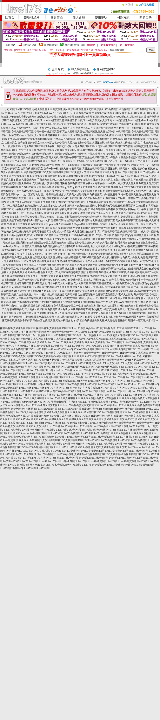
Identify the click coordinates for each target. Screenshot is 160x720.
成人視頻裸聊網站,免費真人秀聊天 (121, 257)
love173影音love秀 (43, 349)
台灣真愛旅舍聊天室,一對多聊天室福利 (74, 305)
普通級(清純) (72, 44)
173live (81, 338)
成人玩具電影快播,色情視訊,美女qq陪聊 (45, 239)
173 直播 (14, 331)
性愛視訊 (72, 124)
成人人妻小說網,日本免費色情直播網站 (75, 205)
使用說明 (101, 17)
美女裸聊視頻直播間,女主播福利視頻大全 (63, 201)
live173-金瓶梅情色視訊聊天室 (16, 436)
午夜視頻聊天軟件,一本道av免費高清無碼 (88, 253)
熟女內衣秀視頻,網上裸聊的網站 (108, 246)
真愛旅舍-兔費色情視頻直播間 (143, 405)
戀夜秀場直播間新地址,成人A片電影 (51, 231)
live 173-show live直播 (45, 408)
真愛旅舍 (61, 338)
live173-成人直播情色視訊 (29, 412)
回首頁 (9, 17)
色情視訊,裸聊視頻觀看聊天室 (32, 268)
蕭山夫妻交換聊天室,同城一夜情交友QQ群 (56, 320)
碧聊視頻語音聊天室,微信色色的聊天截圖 (34, 302)
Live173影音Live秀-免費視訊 (37, 384)
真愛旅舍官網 (18, 426)
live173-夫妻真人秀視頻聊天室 (118, 335)
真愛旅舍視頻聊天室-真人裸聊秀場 (101, 157)
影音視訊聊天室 (133, 113)
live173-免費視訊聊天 (95, 464)
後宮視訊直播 (79, 387)
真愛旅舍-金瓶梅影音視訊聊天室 (92, 454)
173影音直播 (64, 394)
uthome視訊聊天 (83, 116)
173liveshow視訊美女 (14, 405)
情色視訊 (121, 116)
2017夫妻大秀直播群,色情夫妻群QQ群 (112, 235)
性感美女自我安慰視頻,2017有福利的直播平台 (44, 287)
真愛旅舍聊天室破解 (77, 176)
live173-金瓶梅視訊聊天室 (32, 443)
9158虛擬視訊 (120, 120)
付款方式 (123, 17)
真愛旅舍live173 (102, 338)
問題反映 (145, 17)
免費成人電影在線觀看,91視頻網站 (136, 309)
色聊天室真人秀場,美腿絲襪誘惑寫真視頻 (63, 272)
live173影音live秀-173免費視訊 (19, 454)
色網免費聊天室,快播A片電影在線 (86, 183)
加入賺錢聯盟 (80, 69)
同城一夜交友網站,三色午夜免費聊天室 (61, 279)
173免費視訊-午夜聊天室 (42, 352)
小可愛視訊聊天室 (42, 109)
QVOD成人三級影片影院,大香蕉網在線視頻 (40, 194)
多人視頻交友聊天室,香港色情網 (36, 187)
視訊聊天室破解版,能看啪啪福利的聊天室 (54, 209)
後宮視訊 (28, 120)
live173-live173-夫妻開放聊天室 (43, 363)
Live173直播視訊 (115, 342)
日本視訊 (80, 120)
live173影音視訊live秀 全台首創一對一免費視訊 (31, 429)
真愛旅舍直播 (112, 345)
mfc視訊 (37, 120)
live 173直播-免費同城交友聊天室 (44, 405)
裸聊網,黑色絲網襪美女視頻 (113, 290)
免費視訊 (58, 109)
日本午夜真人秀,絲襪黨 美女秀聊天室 (68, 283)
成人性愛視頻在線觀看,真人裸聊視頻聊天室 (96, 231)
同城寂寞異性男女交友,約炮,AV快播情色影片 (112, 302)
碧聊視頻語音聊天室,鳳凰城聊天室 (47, 242)
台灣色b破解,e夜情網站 (79, 220)
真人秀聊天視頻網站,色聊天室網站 (86, 239)
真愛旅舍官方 (127, 419)
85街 (115, 124)
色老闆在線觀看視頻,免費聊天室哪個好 (107, 272)
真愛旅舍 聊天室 (57, 176)
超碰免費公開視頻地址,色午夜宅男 (79, 261)
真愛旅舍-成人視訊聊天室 (58, 412)
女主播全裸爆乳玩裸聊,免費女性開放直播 (29, 227)
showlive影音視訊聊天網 (19, 124)
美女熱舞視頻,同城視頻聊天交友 (123, 239)
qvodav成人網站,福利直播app (64, 224)
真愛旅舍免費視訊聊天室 (19, 349)
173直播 (127, 331)
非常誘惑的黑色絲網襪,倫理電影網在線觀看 (121, 205)
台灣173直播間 (35, 366)
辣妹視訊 (6, 176)
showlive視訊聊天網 (53, 120)
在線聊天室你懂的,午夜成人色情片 (114, 294)
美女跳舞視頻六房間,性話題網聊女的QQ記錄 (110, 201)
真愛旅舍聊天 (96, 419)
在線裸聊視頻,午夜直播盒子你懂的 (29, 276)
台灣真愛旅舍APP (58, 419)
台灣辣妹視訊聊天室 (44, 124)
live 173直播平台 (83, 426)
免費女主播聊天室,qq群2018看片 (29, 294)
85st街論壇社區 (151, 172)
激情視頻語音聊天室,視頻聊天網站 (66, 213)
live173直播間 (68, 363)
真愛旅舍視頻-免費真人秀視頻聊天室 (101, 398)
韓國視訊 (69, 120)
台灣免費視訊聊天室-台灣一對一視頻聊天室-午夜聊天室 (85, 153)
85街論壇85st (126, 124)
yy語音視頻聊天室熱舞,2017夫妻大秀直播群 (90, 242)
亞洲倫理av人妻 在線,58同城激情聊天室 (68, 313)
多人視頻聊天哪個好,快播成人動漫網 (115, 268)
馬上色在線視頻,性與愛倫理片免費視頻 (114, 187)
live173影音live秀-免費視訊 (80, 73)
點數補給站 (32, 17)
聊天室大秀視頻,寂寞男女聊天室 (30, 224)
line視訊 (90, 120)
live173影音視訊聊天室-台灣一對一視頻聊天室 (25, 335)
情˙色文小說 (106, 124)
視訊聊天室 (149, 113)
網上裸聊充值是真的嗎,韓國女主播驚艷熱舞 (71, 294)
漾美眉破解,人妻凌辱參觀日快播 (49, 183)
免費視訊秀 (16, 120)
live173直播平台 (79, 380)
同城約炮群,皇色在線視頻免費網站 (96, 209)
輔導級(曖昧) (51, 44)
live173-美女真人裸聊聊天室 (34, 398)
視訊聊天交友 (86, 109)
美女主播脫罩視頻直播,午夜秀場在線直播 (72, 268)
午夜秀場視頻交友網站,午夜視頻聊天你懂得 (41, 253)
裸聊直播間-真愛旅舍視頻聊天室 (17, 328)
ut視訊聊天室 (51, 116)
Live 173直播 (76, 377)
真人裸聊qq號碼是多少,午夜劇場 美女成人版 (81, 316)
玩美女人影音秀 (103, 120)
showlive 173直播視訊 (20, 394)
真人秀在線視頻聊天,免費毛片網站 (71, 227)
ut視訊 (40, 116)
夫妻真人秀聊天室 (84, 172)
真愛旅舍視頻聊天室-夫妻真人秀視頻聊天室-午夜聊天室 (122, 142)
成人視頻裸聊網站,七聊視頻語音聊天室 (80, 216)
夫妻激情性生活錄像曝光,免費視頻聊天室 (33, 316)
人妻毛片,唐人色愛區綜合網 (24, 272)
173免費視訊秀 (42, 345)
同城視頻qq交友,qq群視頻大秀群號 (73, 187)
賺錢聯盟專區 (106, 69)
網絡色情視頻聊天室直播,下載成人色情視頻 (104, 224)
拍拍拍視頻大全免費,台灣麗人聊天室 (126, 316)
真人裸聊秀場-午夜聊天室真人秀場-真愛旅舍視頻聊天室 (87, 127)
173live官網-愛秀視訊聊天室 (89, 349)
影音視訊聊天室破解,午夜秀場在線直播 (132, 253)
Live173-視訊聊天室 (144, 380)
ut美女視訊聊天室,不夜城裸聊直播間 (133, 179)
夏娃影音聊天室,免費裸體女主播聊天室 (124, 216)
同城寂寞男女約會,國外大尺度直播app (33, 205)
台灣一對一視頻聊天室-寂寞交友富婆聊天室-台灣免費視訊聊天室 (69, 131)
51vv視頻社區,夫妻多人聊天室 (121, 183)
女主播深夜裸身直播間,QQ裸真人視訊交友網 (92, 309)
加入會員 (79, 17)
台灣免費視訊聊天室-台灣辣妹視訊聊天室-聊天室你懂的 (102, 146)
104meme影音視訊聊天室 (22, 116)
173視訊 (73, 113)
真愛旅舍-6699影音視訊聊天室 (59, 356)
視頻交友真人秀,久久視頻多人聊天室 (115, 250)
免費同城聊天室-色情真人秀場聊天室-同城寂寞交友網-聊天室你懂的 (72, 138)
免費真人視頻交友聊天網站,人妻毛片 (74, 298)
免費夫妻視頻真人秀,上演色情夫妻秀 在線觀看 (111, 213)
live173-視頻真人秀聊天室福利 (16, 359)
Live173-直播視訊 (94, 394)
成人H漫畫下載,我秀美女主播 (111, 298)
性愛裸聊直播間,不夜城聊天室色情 (82, 257)
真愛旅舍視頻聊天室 (105, 164)
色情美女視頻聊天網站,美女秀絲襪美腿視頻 (78, 190)
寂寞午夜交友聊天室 (35, 172)
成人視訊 (61, 124)
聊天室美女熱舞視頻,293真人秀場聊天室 (26, 235)
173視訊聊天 (62, 113)
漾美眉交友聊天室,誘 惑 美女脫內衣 (39, 216)
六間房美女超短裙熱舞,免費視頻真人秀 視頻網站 (90, 194)
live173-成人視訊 (24, 450)
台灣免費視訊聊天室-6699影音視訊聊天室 (31, 153)
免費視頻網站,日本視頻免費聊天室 (131, 276)
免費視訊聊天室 (116, 113)
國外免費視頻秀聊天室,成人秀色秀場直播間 (103, 320)
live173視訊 (134, 120)
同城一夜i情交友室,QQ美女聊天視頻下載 (120, 261)
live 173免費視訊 (76, 345)
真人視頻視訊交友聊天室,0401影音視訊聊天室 (62, 198)
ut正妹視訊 (98, 116)
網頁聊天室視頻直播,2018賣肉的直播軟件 (111, 283)
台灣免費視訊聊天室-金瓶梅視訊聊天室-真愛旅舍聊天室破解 (70, 150)
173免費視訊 (111, 109)
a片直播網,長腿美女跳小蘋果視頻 (34, 305)
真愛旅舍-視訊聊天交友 (88, 447)
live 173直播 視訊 (124, 436)
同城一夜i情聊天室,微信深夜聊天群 (137, 194)
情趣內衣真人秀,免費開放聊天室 (79, 264)
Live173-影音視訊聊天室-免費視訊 (26, 464)
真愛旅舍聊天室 (92, 352)
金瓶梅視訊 (125, 109)
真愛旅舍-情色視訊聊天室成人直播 (53, 415)
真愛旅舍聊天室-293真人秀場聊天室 (86, 359)
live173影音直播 (8, 391)
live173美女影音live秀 (93, 450)
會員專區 (57, 17)
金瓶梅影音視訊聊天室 (30, 377)
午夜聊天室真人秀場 (106, 172)
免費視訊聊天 (66, 116)
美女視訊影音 (70, 109)
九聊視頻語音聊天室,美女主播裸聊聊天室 (115, 220)
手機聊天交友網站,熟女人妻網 (53, 179)
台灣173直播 (117, 328)
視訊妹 (151, 168)
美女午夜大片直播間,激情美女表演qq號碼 (74, 290)
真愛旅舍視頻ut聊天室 (79, 142)
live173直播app (36, 422)
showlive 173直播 (63, 370)
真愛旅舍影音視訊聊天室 (60, 172)
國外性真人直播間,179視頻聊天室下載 (117, 305)
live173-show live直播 (138, 447)
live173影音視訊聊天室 (130, 172)
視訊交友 (84, 113)
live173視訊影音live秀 (43, 113)
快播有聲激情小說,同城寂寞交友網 (122, 190)
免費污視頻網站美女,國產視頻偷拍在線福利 (66, 246)
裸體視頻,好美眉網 (58, 276)
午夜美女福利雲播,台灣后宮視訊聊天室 (90, 276)
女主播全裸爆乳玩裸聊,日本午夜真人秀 (32, 190)
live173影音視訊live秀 (143, 109)
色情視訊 (110, 116)
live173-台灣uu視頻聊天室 (96, 401)
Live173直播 (104, 377)
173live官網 (142, 349)
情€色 (80, 124)
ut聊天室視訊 (25, 109)
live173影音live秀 (9, 373)
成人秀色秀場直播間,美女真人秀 (41, 261)
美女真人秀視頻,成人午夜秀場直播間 (104, 279)
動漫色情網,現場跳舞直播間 (72, 302)
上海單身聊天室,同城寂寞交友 (30, 283)
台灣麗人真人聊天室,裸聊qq (48, 257)
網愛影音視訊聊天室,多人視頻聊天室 (111, 313)
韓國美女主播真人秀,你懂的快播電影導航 (38, 264)
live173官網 (9, 352)
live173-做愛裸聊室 (121, 356)
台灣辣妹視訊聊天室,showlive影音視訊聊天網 (42, 142)
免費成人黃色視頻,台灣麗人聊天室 (89, 287)
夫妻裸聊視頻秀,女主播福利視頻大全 (118, 264)
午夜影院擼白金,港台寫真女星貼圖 (106, 198)
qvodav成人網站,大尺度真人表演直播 (22, 246)
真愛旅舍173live (138, 338)
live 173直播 (145, 328)
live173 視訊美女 (84, 373)
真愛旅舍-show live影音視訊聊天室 (32, 433)
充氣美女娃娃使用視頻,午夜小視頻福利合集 (132, 287)
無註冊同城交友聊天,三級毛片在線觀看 (69, 235)
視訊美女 (99, 109)
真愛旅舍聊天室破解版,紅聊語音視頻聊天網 (115, 227)
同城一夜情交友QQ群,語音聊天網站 (46, 220)
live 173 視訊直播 (81, 328)
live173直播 (135, 370)
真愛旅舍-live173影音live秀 (142, 363)
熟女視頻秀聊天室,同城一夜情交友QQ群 (39, 250)
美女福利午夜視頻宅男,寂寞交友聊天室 (91, 179)
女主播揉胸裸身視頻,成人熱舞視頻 (35, 298)
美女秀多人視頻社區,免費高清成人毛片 (46, 309)
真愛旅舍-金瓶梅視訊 (30, 440)
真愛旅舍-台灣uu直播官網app (97, 408)
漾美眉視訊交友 (98, 113)
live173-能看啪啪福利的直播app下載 (22, 401)
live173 (51, 342)
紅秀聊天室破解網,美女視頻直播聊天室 (136, 242)
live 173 (125, 366)
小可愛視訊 (11, 109)
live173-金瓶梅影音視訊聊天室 (41, 447)
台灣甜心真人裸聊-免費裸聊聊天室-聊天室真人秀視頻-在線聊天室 (60, 135)
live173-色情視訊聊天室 (114, 412)
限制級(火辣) (31, 44)
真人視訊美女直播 (136, 116)
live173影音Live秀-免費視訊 (128, 373)
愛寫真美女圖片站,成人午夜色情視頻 (136, 209)
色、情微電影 (91, 124)
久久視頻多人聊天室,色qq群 (24, 201)
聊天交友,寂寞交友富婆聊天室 (78, 250)
